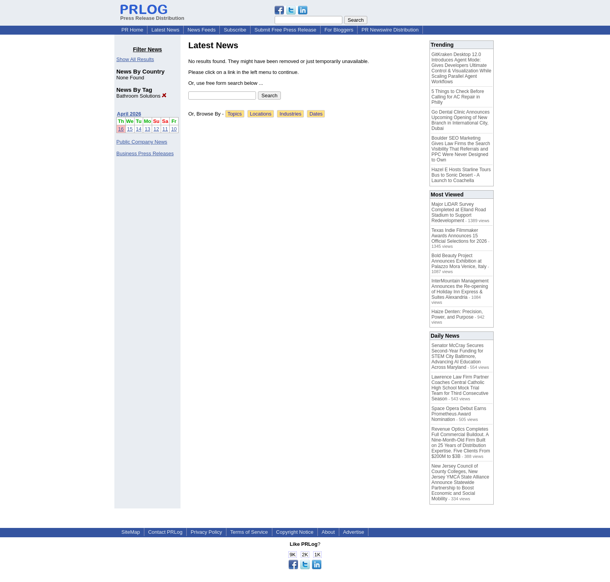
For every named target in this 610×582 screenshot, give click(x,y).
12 (156, 129)
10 (174, 129)
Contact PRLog (165, 532)
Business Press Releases (145, 153)
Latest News (165, 30)
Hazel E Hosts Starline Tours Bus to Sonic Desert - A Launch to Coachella (461, 175)
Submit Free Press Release (285, 30)
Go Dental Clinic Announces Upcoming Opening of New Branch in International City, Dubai (460, 120)
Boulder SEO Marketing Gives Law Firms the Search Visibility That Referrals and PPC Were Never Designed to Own (460, 149)
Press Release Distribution (152, 15)
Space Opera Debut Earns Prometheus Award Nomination (458, 414)
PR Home (132, 30)
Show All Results (135, 59)
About (328, 532)
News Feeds (202, 30)
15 (129, 129)
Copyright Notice (295, 532)
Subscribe (235, 30)
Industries (290, 114)
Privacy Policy (206, 532)
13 (147, 129)
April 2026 (129, 114)
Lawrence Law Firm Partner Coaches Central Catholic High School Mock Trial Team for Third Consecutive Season (460, 387)
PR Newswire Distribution (390, 30)
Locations (261, 114)
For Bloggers (338, 30)
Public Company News (141, 142)
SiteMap (130, 532)
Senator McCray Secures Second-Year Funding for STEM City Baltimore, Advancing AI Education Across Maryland (457, 356)
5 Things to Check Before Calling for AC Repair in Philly (457, 97)
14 (138, 129)
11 (165, 129)
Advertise (353, 532)
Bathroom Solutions (141, 96)
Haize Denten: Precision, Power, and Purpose (457, 314)
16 (121, 129)
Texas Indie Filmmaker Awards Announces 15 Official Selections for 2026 (459, 236)
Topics (235, 114)
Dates (316, 114)
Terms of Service (249, 532)
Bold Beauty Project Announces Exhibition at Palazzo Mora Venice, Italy (458, 261)
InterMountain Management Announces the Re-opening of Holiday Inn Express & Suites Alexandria (460, 289)
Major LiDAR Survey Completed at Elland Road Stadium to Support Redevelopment (458, 212)
